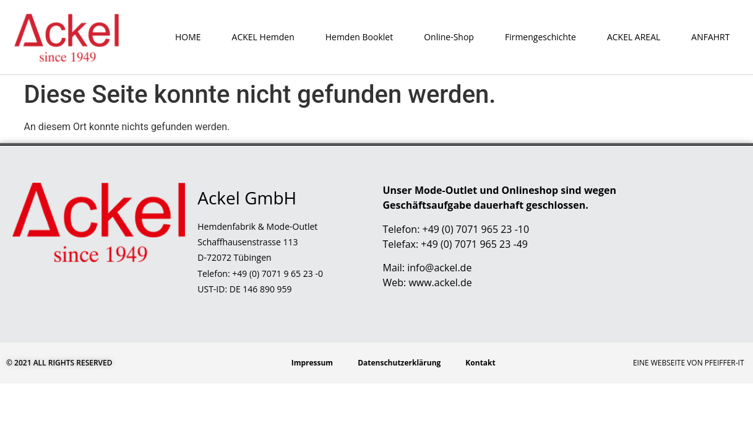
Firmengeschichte (540, 37)
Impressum (312, 362)
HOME (188, 37)
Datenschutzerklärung (399, 362)
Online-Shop (449, 37)
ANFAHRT (710, 37)
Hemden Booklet (359, 37)
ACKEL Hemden (263, 37)
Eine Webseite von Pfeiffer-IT (688, 362)
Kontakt (480, 362)
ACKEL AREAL (633, 37)
